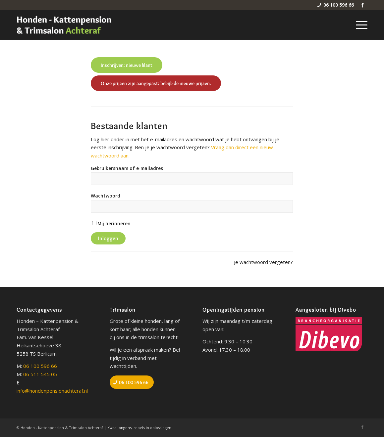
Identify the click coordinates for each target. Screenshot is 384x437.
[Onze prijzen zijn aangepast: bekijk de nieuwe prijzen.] (156, 83)
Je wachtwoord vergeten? (263, 262)
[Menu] (359, 24)
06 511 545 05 (40, 374)
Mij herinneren (114, 223)
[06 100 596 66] (132, 382)
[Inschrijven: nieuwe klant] (126, 65)
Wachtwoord (105, 196)
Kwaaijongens (119, 427)
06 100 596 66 (40, 366)
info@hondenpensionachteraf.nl (52, 390)
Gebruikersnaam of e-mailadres (127, 168)
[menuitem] (359, 24)
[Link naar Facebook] (362, 5)
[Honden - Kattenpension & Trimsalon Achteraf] (64, 24)
